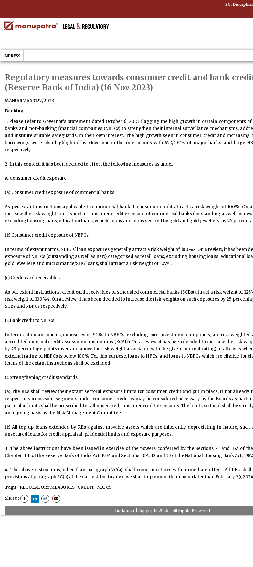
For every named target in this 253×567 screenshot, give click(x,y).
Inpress (11, 56)
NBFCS (103, 487)
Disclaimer (124, 510)
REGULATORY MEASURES (47, 487)
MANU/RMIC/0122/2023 (29, 100)
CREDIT (85, 487)
